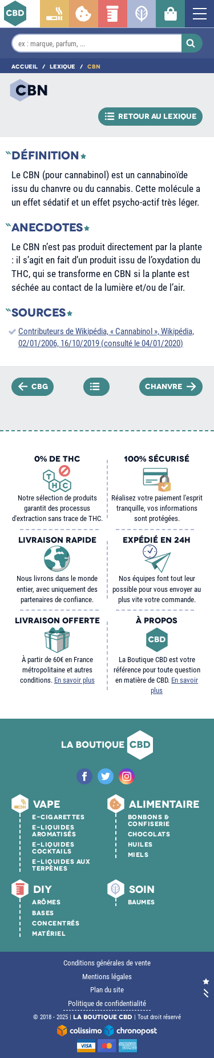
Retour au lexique (150, 116)
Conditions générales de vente (107, 962)
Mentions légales (107, 976)
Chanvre (170, 386)
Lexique (62, 66)
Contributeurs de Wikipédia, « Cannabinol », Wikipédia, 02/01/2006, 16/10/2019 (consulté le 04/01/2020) (106, 336)
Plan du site (107, 989)
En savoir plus (74, 680)
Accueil (24, 66)
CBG (33, 386)
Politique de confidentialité (107, 1003)
